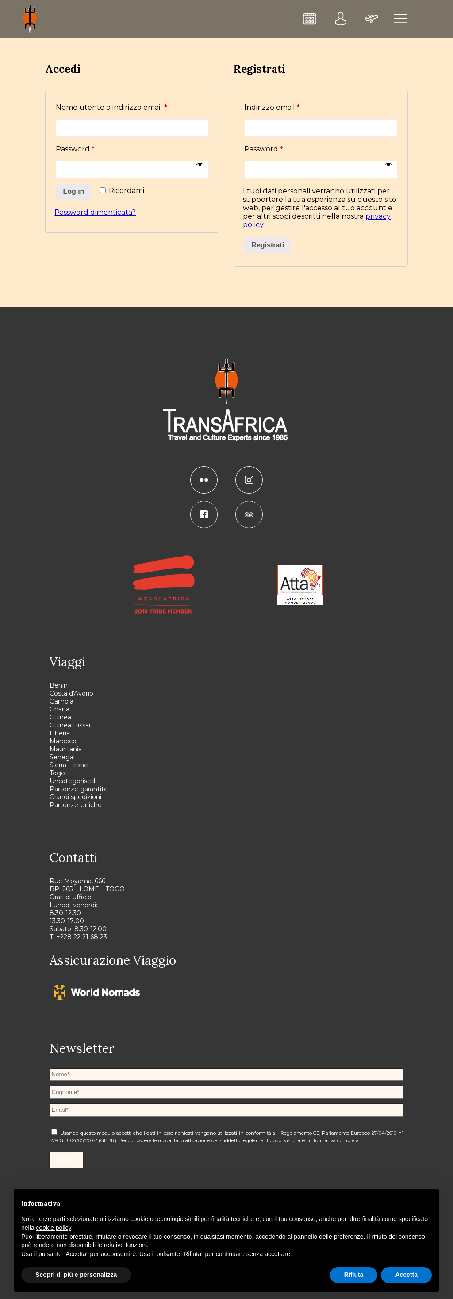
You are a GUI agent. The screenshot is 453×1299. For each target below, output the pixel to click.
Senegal (62, 757)
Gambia (61, 701)
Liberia (60, 733)
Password (75, 149)
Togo (57, 773)
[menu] (401, 19)
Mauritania (66, 749)
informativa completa (334, 1140)
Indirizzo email (272, 107)
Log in (73, 191)
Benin (59, 685)
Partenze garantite (79, 789)
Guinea (60, 717)
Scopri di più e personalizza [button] (76, 1274)
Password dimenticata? (95, 212)
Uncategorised (72, 781)
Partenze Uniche (76, 805)
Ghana (59, 709)
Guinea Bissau (71, 725)
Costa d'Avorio (71, 693)
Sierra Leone (69, 765)
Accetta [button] (406, 1274)
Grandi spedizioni (75, 797)
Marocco (63, 741)
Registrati (267, 245)
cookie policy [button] (53, 1227)
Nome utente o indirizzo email (111, 107)
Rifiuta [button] (354, 1274)
